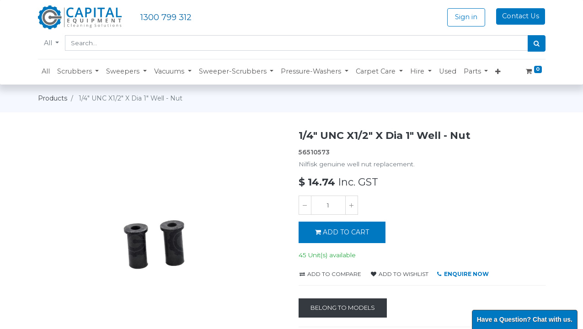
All (49, 43)
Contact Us (520, 16)
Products (52, 98)
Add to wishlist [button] (399, 274)
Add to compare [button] (330, 274)
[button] (78, 71)
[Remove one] (305, 205)
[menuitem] (45, 71)
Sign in (466, 17)
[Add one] (352, 205)
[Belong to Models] (343, 308)
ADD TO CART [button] (342, 232)
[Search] (537, 43)
